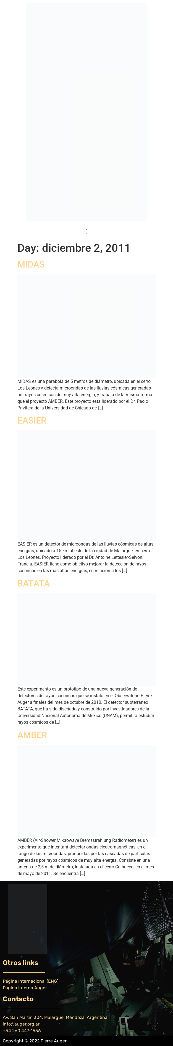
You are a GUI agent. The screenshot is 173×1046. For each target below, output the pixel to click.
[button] (86, 231)
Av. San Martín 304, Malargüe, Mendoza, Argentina (55, 1017)
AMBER (32, 735)
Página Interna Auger (25, 987)
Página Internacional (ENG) (30, 981)
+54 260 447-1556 (22, 1030)
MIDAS (30, 264)
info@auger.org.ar (21, 1024)
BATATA (33, 583)
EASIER (31, 420)
